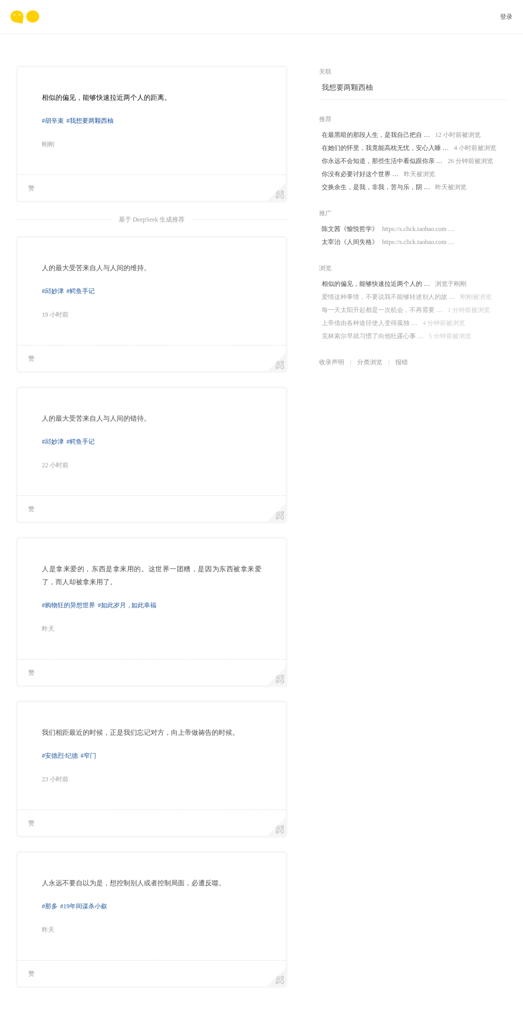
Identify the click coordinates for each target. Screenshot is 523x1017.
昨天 (48, 628)
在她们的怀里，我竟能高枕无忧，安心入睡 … (409, 148)
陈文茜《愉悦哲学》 (388, 229)
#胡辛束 (53, 120)
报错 (401, 362)
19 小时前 (55, 314)
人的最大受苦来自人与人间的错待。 (96, 418)
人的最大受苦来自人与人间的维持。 (96, 268)
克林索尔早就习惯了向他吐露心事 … (396, 336)
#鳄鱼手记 (80, 291)
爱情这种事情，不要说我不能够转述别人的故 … (407, 297)
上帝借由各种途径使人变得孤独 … (393, 323)
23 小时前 (55, 779)
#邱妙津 (53, 291)
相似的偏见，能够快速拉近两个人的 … (394, 284)
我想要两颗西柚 (347, 87)
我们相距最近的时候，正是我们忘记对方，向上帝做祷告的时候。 (140, 732)
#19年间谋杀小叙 (83, 906)
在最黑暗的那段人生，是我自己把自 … (401, 135)
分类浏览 (369, 362)
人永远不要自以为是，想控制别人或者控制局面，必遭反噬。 (133, 883)
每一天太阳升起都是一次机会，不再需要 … (406, 310)
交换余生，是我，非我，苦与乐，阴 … (394, 187)
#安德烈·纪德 (60, 755)
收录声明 (331, 362)
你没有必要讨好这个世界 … (378, 174)
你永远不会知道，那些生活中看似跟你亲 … (407, 161)
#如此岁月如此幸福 (127, 605)
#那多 (50, 906)
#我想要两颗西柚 (89, 120)
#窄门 (88, 755)
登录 (506, 16)
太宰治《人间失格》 (388, 242)
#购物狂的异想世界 (68, 605)
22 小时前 (55, 465)
